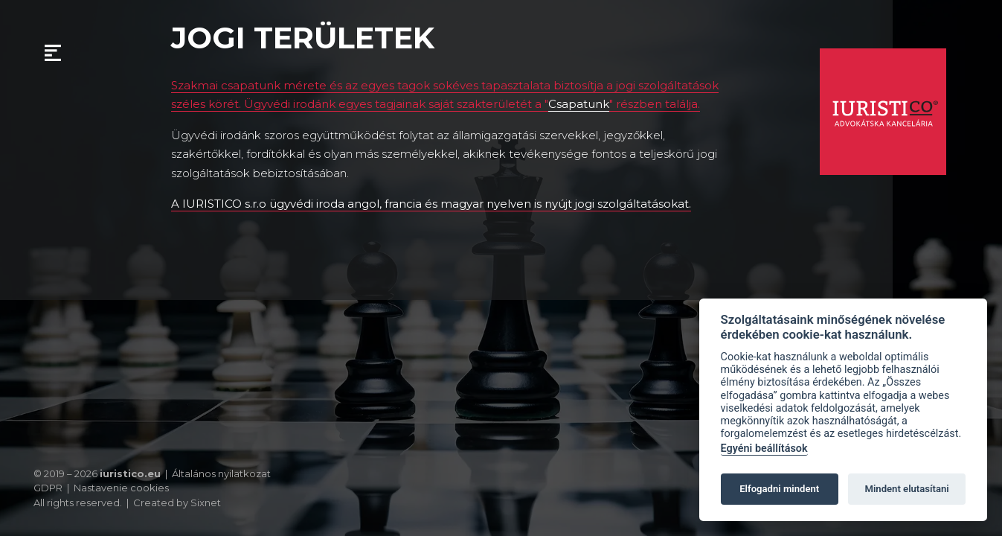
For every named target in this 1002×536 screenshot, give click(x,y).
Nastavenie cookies (121, 488)
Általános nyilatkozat (221, 473)
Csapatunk (578, 104)
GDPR (47, 488)
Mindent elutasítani (906, 488)
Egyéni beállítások (764, 448)
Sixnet (205, 502)
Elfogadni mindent (779, 488)
